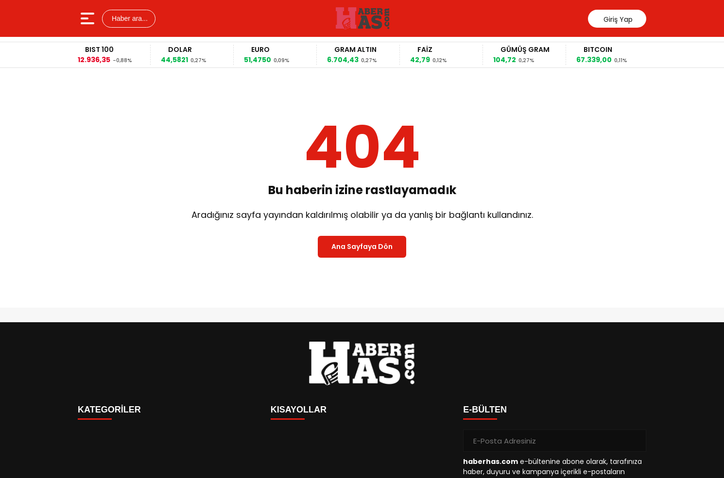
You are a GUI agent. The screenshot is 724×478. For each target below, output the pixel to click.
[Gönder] (635, 440)
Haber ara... (129, 18)
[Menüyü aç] (89, 18)
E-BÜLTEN (485, 409)
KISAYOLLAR (299, 409)
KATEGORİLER (109, 409)
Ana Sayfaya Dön (362, 246)
